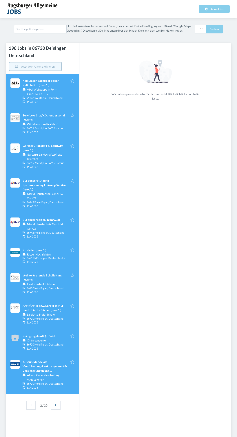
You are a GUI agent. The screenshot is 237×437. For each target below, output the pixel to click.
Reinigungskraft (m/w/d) (39, 336)
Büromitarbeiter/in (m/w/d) (41, 219)
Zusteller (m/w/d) (34, 250)
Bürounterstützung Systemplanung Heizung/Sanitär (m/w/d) (44, 185)
